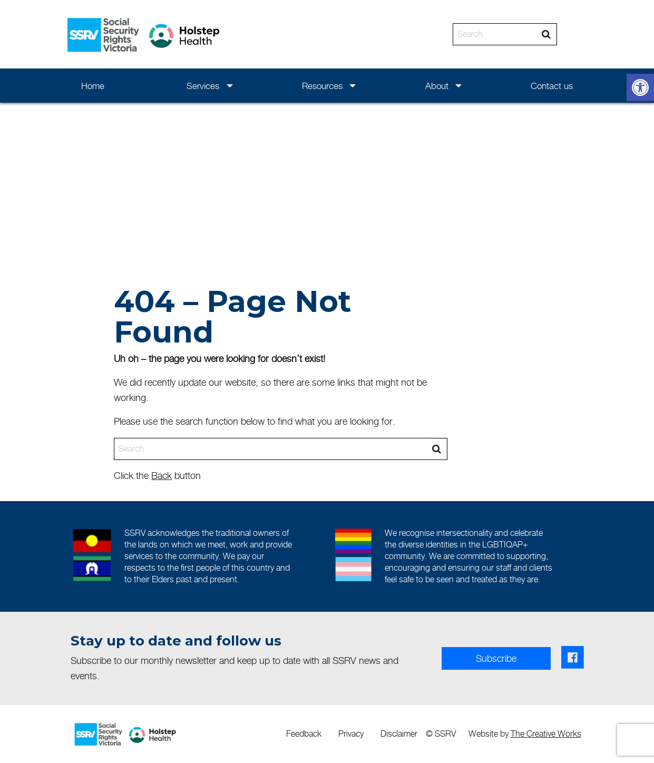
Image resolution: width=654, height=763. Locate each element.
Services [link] (203, 86)
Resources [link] (322, 86)
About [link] (436, 86)
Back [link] (161, 475)
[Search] (497, 34)
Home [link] (92, 86)
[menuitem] (93, 85)
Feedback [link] (303, 734)
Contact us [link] (552, 86)
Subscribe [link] (496, 658)
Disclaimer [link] (398, 734)
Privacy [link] (351, 734)
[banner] (327, 34)
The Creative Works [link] (546, 734)
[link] (640, 87)
